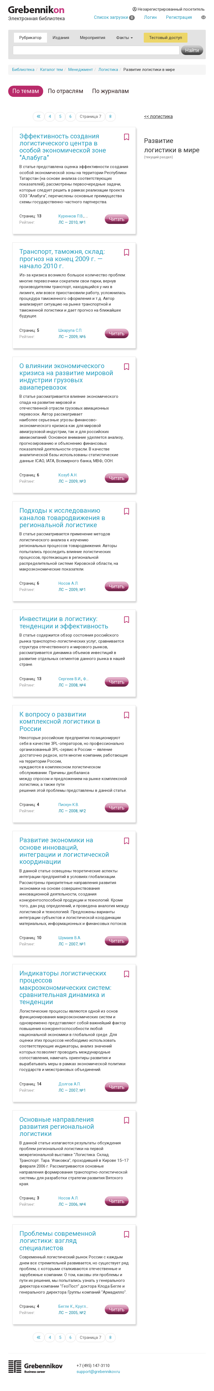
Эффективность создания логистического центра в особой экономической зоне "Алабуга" (62, 147)
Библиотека (23, 69)
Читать (116, 219)
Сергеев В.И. (69, 679)
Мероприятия (92, 37)
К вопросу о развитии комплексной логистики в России (59, 722)
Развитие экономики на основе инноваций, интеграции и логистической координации (64, 850)
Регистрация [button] (179, 17)
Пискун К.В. (68, 804)
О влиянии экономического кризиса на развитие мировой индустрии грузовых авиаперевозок (66, 376)
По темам (25, 91)
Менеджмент (80, 69)
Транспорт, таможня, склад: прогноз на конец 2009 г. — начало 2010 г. (62, 259)
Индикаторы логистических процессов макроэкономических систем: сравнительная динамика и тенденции (65, 987)
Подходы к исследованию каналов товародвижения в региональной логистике (62, 518)
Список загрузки (114, 17)
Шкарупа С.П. (70, 330)
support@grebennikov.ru (98, 1371)
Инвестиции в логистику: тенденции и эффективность (63, 622)
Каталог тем (51, 69)
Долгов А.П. (69, 1084)
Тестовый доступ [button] (165, 37)
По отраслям (65, 91)
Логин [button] (150, 17)
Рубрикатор (30, 37)
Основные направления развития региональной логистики (56, 1127)
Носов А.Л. (68, 583)
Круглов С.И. (86, 1306)
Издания (60, 37)
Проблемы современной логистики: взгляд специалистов (57, 1241)
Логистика (108, 69)
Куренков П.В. (71, 216)
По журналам (110, 91)
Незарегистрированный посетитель (169, 9)
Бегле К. (66, 1306)
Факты (124, 37)
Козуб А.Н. (67, 475)
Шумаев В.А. (69, 938)
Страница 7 (90, 116)
